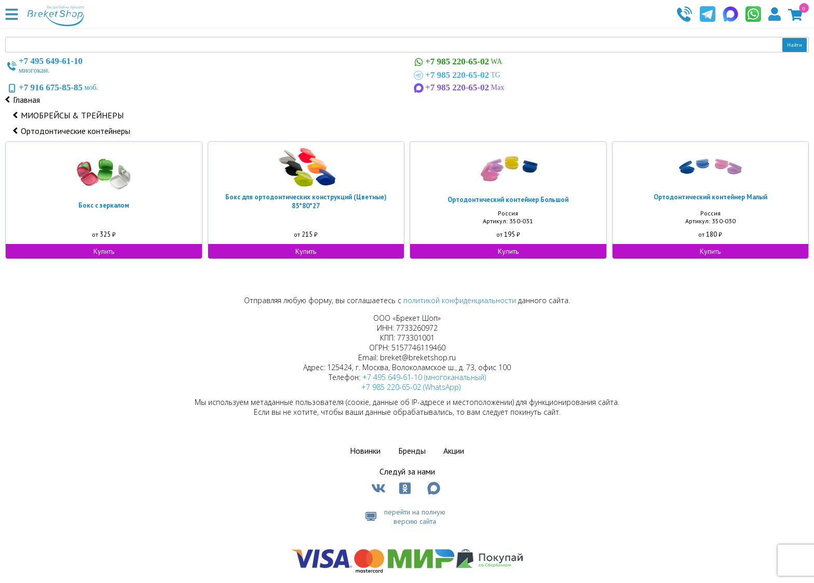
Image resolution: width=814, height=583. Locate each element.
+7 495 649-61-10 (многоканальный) (424, 377)
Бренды (412, 450)
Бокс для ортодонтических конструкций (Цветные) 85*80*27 (306, 201)
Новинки (365, 450)
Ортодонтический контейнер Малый (710, 197)
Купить (103, 251)
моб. (51, 88)
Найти (794, 45)
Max (458, 88)
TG (456, 75)
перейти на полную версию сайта (414, 516)
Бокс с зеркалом (103, 205)
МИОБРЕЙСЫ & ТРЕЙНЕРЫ (72, 115)
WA (457, 62)
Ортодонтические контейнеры (75, 131)
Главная (26, 99)
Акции (453, 450)
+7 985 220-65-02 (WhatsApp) (410, 387)
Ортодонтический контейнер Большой (507, 199)
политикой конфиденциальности (459, 300)
